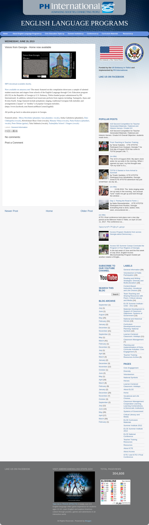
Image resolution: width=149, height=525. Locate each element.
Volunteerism (129, 374)
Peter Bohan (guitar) (20, 123)
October (102, 370)
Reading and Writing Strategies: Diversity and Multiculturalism (133, 280)
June (101, 311)
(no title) (113, 156)
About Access (129, 452)
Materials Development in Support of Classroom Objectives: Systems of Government (134, 312)
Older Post (87, 211)
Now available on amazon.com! (18, 89)
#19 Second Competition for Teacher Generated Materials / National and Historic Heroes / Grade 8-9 (125, 126)
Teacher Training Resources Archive (131, 356)
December (103, 328)
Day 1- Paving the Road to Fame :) (124, 201)
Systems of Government (133, 411)
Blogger (88, 521)
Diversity (127, 371)
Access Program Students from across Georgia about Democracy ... (125, 233)
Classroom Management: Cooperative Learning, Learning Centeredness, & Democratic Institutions (134, 404)
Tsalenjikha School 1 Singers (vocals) (64, 123)
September (103, 305)
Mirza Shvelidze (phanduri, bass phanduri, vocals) (39, 118)
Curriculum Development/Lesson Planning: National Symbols (132, 327)
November (103, 331)
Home (49, 211)
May (100, 318)
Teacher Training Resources (130, 441)
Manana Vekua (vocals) (59, 121)
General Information (19, 127)
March (101, 341)
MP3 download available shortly (18, 84)
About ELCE (129, 389)
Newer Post (11, 211)
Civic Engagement (131, 368)
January (102, 324)
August (102, 315)
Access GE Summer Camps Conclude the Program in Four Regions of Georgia (127, 247)
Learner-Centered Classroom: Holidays (132, 335)
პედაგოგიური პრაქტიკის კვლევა (112, 227)
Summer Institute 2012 (133, 425)
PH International (120, 70)
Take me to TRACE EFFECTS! (65, 504)
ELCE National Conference (130, 435)
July (100, 308)
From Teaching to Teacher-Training (124, 142)
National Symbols (131, 377)
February (102, 321)
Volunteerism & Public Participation (132, 274)
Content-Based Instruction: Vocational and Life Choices (133, 288)
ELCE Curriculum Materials (131, 421)
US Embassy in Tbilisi (121, 68)
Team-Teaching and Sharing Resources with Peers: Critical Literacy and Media (133, 297)
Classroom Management (134, 340)
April (100, 354)
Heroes (127, 381)
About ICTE (128, 448)
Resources (128, 445)
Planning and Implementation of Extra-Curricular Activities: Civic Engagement (134, 348)
